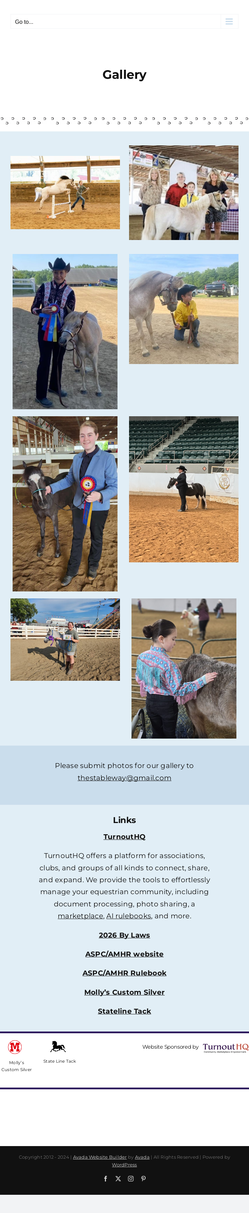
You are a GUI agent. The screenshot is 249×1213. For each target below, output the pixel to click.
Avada (142, 1157)
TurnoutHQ (124, 836)
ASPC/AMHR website (124, 954)
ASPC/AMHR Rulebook (124, 973)
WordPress (124, 1164)
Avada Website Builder (100, 1157)
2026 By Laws (124, 935)
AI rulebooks (128, 916)
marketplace (80, 916)
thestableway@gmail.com (124, 778)
